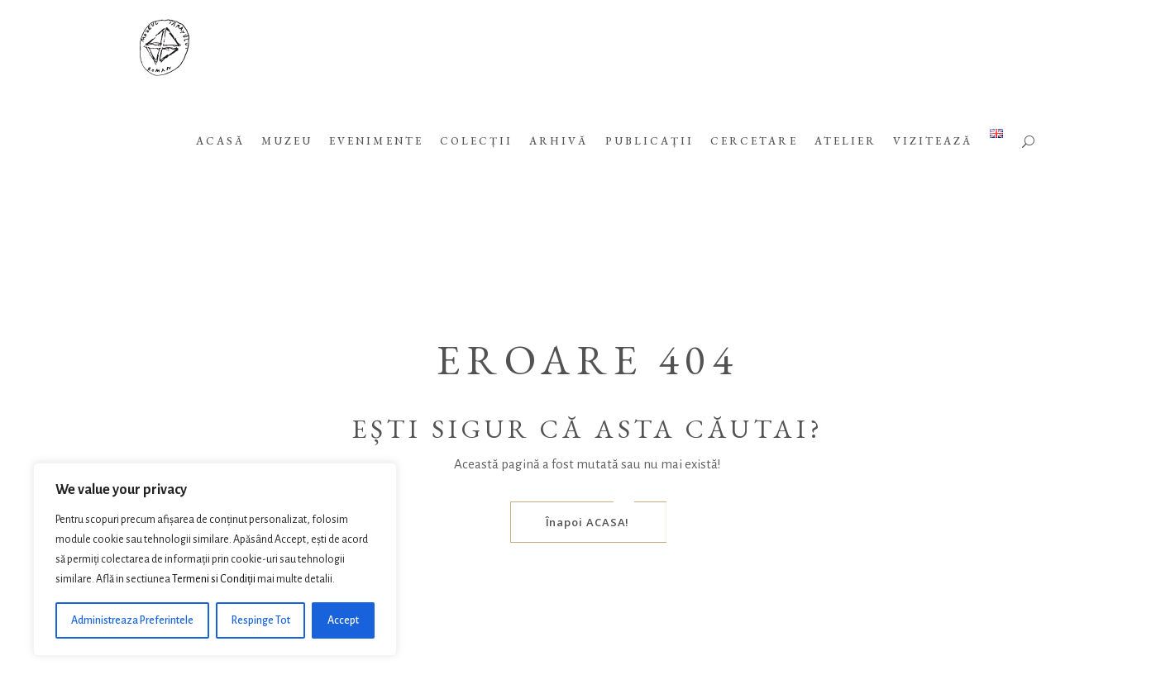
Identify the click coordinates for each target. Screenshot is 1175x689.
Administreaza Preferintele (132, 620)
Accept (343, 620)
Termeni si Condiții (214, 579)
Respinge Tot (261, 620)
